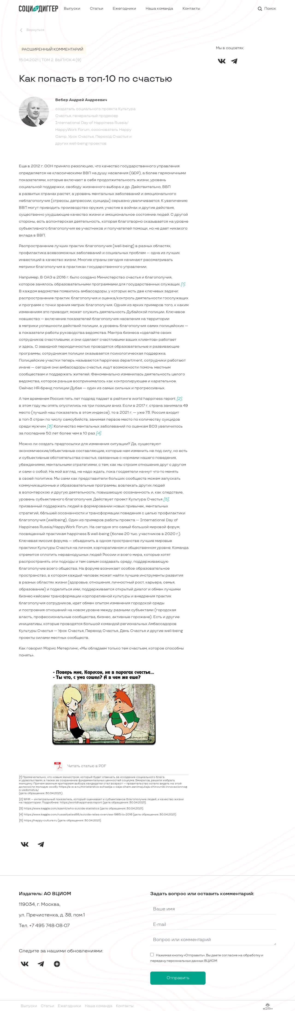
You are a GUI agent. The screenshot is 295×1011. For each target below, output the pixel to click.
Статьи (96, 8)
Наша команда (159, 8)
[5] (166, 499)
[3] (49, 426)
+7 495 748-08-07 (49, 925)
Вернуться (31, 30)
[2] (179, 399)
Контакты (191, 8)
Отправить (178, 977)
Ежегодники (124, 8)
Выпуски (72, 8)
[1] (183, 284)
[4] (98, 433)
